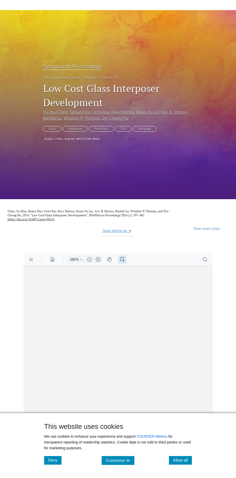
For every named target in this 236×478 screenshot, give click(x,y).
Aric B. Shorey (174, 112)
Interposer (75, 129)
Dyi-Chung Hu (115, 118)
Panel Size (101, 129)
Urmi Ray (101, 112)
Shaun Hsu (80, 112)
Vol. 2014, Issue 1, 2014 (61, 77)
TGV (123, 129)
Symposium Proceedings (72, 67)
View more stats (206, 228)
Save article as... (117, 231)
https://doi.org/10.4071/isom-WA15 (71, 138)
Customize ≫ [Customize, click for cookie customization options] (120, 460)
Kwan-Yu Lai (147, 112)
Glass (52, 129)
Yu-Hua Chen (55, 112)
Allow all (182, 460)
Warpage (144, 129)
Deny (55, 460)
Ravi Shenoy (122, 112)
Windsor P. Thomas (82, 118)
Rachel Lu (52, 118)
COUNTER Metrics (152, 436)
